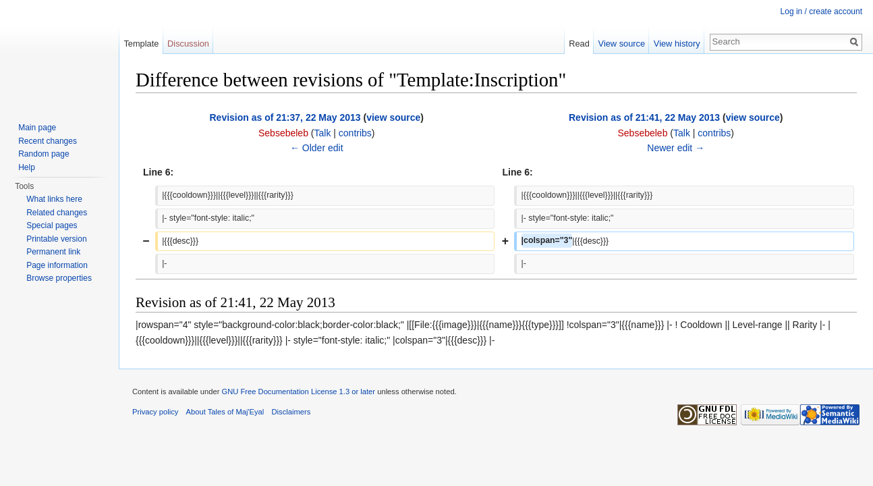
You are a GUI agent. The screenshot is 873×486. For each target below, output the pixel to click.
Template (141, 43)
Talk (322, 133)
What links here (54, 199)
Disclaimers (291, 412)
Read (579, 43)
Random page (43, 154)
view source (393, 117)
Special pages (51, 225)
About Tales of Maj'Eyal (225, 412)
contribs (355, 133)
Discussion (188, 43)
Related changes (56, 212)
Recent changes (47, 141)
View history (677, 43)
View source (621, 43)
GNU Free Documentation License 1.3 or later (298, 391)
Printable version (56, 239)
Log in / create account (821, 11)
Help (26, 167)
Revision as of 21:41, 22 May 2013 (644, 117)
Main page (37, 127)
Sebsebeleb (283, 133)
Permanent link (53, 251)
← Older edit (316, 147)
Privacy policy (155, 412)
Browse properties (59, 278)
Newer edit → (675, 147)
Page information (57, 265)
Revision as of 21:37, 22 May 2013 (284, 117)
